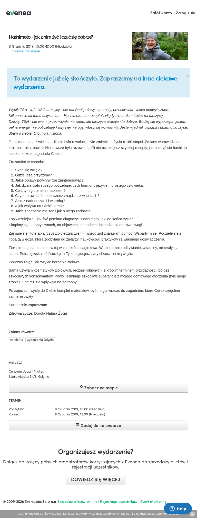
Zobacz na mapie (25, 51)
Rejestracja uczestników (118, 501)
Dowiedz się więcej (95, 479)
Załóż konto (161, 12)
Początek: (16, 409)
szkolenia (16, 340)
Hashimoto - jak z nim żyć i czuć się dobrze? (51, 37)
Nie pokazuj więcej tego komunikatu (154, 513)
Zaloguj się (185, 12)
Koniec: (14, 414)
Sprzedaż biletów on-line (77, 501)
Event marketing (153, 501)
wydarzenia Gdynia (40, 340)
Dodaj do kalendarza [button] (98, 425)
